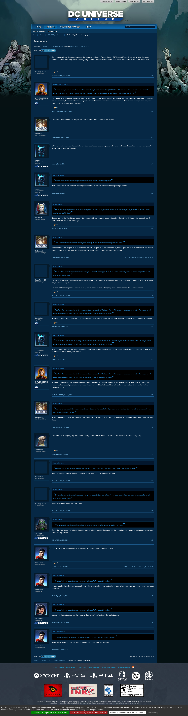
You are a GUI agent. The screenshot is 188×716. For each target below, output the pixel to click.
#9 (152, 326)
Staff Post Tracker (70, 27)
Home (38, 27)
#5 (152, 193)
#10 (152, 359)
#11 (152, 395)
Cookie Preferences (124, 667)
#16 (152, 540)
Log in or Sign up (107, 1)
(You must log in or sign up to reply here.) (141, 656)
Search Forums (39, 31)
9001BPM (38, 218)
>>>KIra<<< (39, 562)
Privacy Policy (82, 667)
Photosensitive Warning (108, 667)
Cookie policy (152, 712)
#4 (152, 164)
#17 (125, 567)
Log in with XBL (121, 1)
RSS (133, 667)
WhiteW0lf (38, 533)
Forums (51, 27)
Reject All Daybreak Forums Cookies (88, 712)
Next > (53, 50)
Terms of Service (94, 667)
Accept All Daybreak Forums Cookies (49, 712)
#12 (152, 427)
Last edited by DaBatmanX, (140, 257)
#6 (152, 228)
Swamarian (39, 450)
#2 (152, 111)
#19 (152, 622)
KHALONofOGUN (41, 98)
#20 (152, 649)
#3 (152, 137)
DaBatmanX (39, 134)
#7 (126, 257)
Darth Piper (39, 589)
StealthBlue (39, 318)
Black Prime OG (75, 46)
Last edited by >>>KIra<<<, (140, 567)
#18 (152, 596)
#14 (152, 481)
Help (88, 27)
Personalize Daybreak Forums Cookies (127, 712)
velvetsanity (39, 618)
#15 (152, 511)
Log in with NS (134, 1)
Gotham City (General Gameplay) (53, 46)
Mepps (37, 160)
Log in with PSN (148, 1)
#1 (152, 76)
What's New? (53, 31)
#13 (152, 454)
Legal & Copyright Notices (67, 667)
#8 (152, 296)
